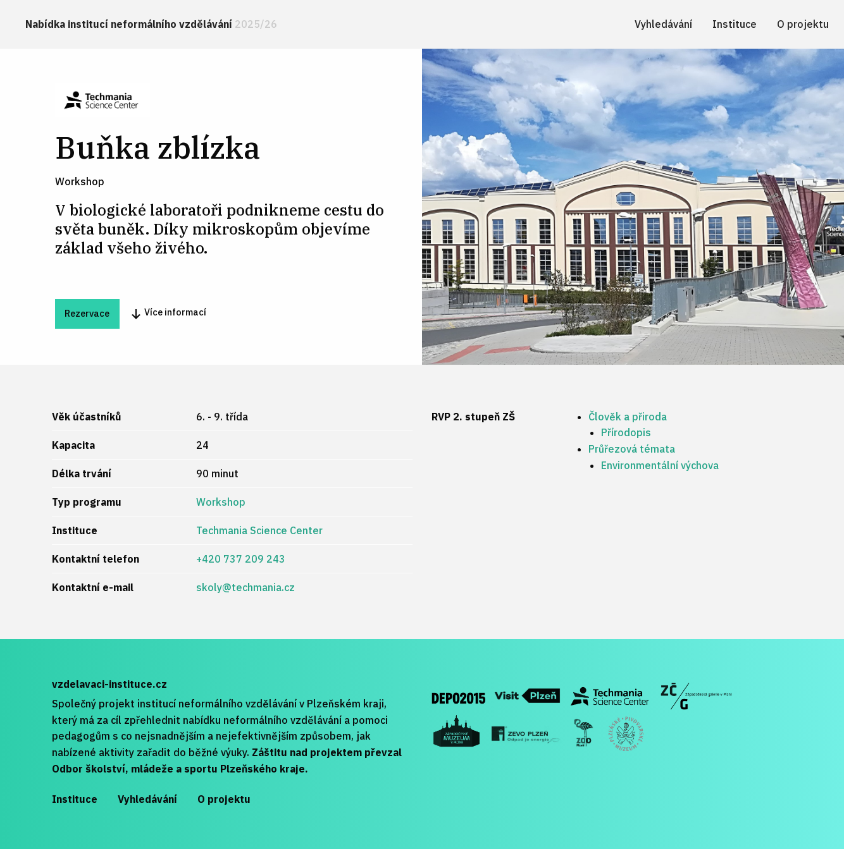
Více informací (168, 313)
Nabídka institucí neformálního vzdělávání (151, 24)
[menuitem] (151, 24)
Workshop (220, 502)
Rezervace (87, 313)
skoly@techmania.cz (245, 587)
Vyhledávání (663, 24)
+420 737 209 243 (240, 559)
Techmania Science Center (259, 530)
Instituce (734, 24)
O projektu (803, 24)
